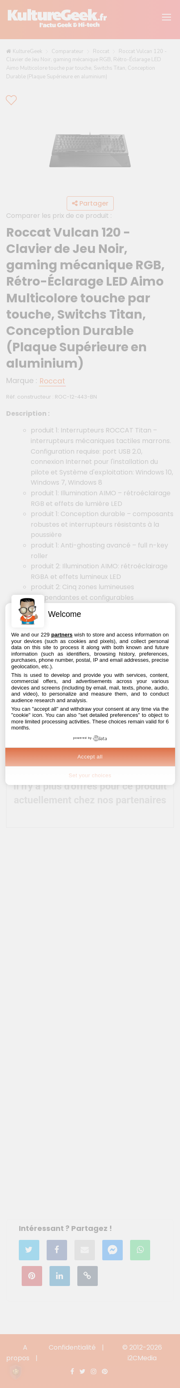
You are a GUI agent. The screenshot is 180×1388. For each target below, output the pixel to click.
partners (61, 635)
